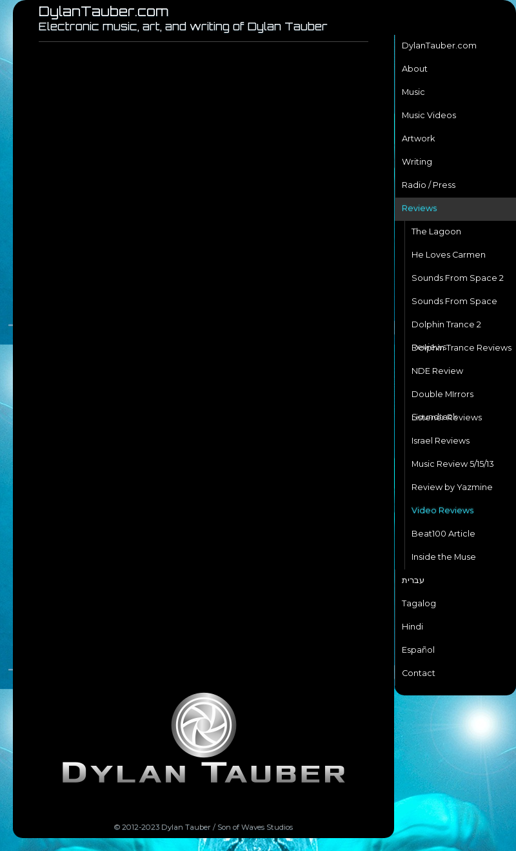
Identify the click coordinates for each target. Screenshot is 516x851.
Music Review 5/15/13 (453, 464)
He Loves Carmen (449, 255)
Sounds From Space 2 (458, 278)
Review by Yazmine (452, 487)
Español (418, 650)
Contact (418, 673)
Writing (417, 162)
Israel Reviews (441, 441)
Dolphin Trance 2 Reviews (446, 328)
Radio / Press (428, 185)
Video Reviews (442, 510)
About (415, 69)
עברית (413, 580)
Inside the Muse (444, 557)
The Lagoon (436, 231)
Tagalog (419, 603)
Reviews (419, 208)
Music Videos (429, 115)
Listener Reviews (447, 417)
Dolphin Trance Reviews (461, 348)
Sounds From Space (454, 301)
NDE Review (437, 371)
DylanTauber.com (439, 45)
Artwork (418, 138)
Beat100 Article (443, 533)
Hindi (412, 626)
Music (413, 92)
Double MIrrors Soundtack (442, 398)
